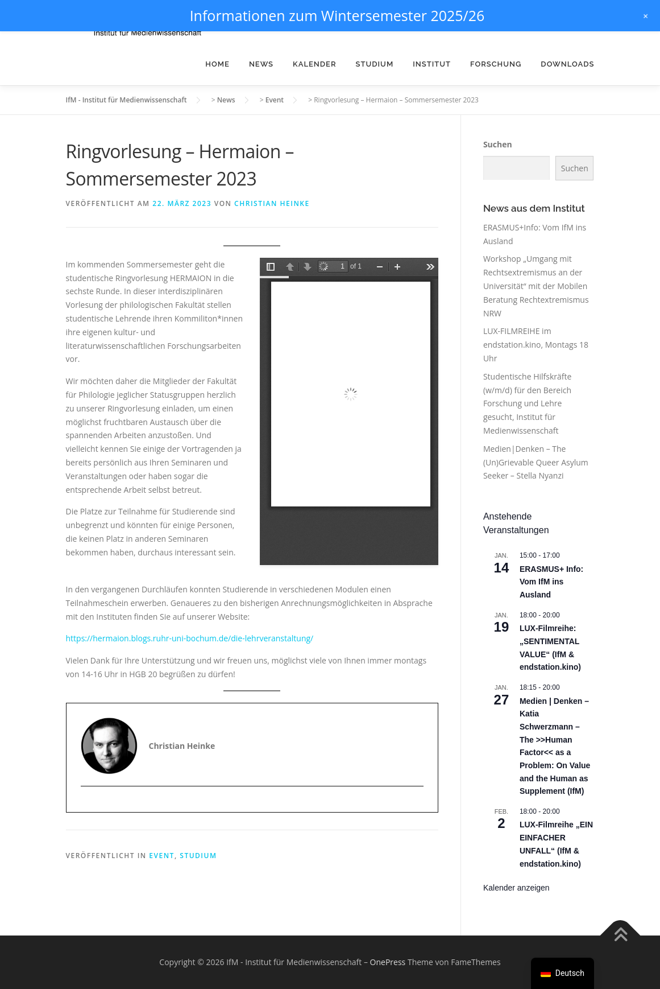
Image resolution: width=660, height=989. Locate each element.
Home (217, 64)
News (261, 64)
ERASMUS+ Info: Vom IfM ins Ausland (551, 581)
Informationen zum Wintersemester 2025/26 (337, 15)
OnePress (388, 962)
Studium (375, 64)
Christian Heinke (272, 203)
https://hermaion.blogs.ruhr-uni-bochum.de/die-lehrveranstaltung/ (190, 638)
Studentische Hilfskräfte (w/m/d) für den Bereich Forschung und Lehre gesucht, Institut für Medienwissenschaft (527, 403)
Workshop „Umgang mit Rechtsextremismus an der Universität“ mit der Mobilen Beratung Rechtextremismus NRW (536, 285)
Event (162, 855)
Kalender (315, 64)
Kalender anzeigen (516, 887)
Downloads (567, 64)
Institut (432, 64)
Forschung (495, 64)
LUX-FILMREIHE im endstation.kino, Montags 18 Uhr (535, 344)
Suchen (497, 144)
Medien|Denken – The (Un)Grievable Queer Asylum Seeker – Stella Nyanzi (535, 462)
